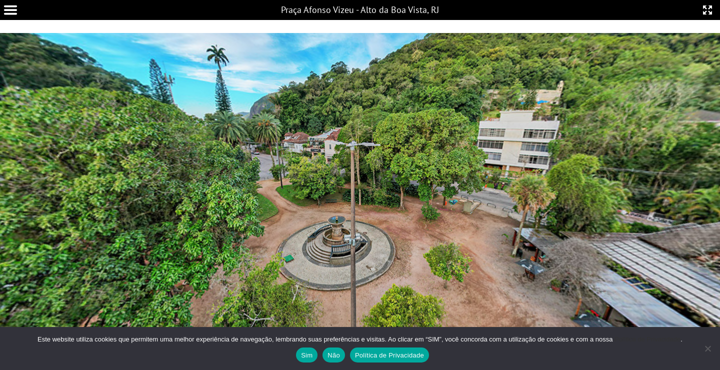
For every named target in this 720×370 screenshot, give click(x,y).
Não (334, 355)
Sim (306, 355)
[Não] (707, 349)
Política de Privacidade (647, 339)
